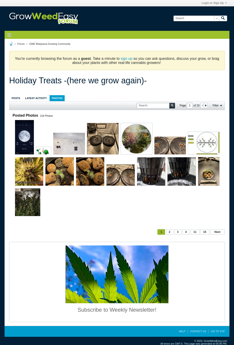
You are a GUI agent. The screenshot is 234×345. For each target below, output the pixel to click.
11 (195, 232)
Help (182, 331)
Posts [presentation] (16, 98)
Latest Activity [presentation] (36, 98)
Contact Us (198, 331)
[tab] (16, 98)
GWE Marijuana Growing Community (49, 43)
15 (204, 232)
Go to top (218, 331)
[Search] (196, 18)
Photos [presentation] (57, 98)
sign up (127, 59)
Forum (21, 43)
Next (217, 232)
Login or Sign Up (214, 3)
